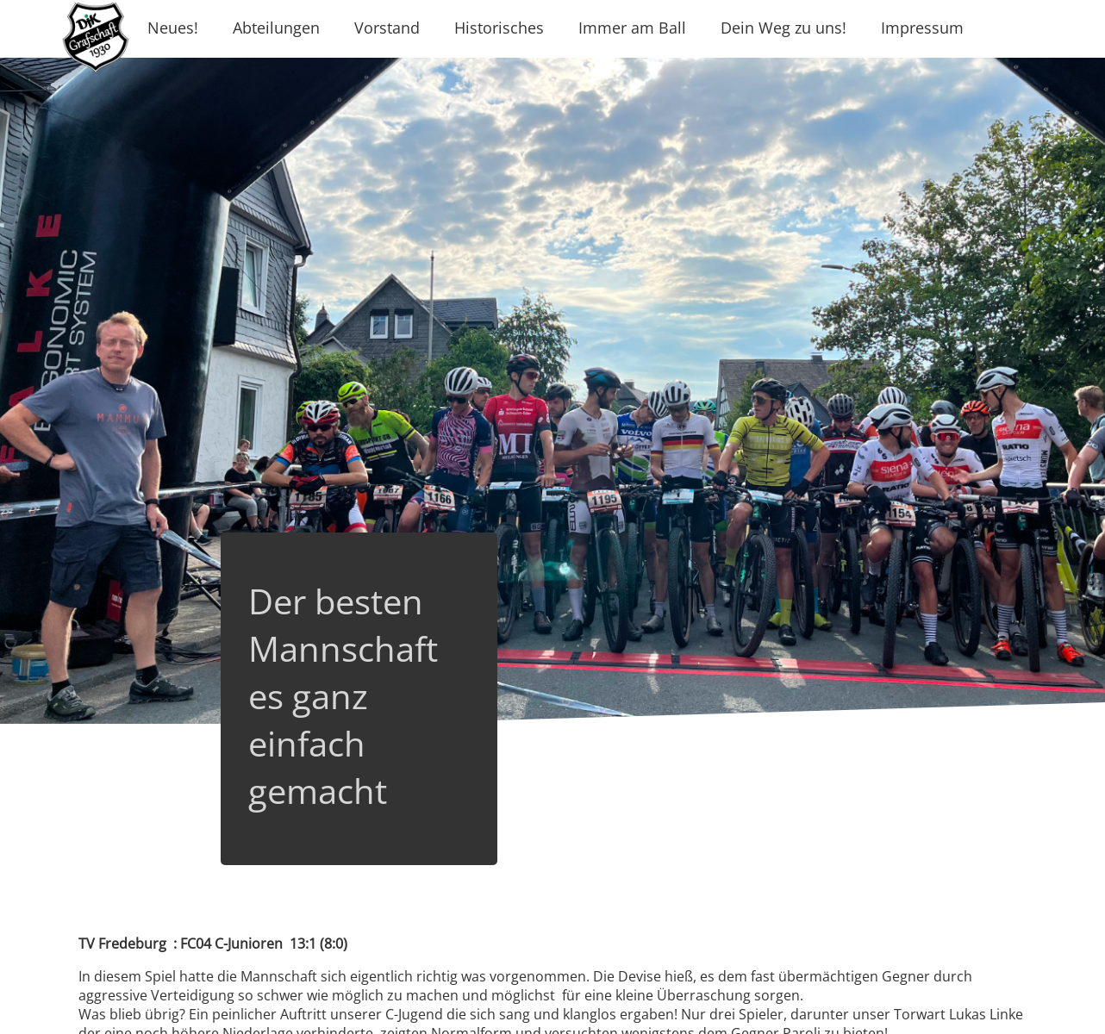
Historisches (499, 27)
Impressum (922, 27)
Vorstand (387, 27)
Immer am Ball (632, 27)
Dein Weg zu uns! (783, 27)
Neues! (172, 27)
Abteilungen (276, 27)
